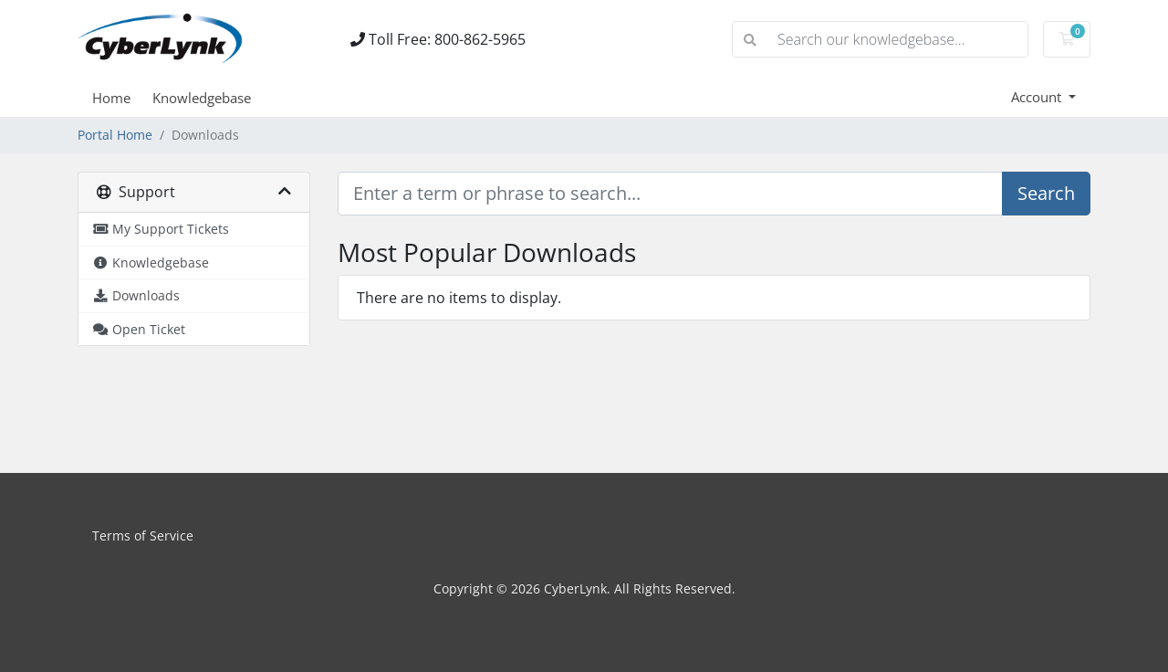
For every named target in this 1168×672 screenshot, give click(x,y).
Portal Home (115, 134)
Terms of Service (142, 535)
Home (111, 98)
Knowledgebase (201, 98)
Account (1038, 97)
